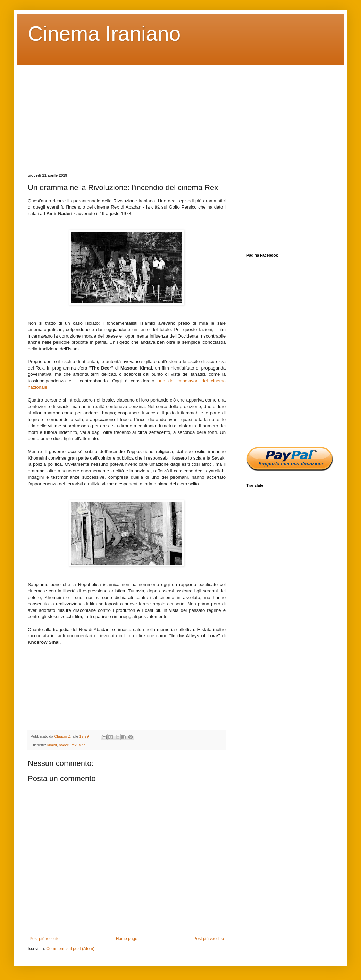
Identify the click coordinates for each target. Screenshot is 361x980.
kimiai (52, 745)
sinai (82, 745)
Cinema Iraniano (104, 33)
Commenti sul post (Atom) (70, 948)
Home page (126, 938)
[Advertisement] (180, 114)
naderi (64, 745)
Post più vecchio (209, 938)
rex (74, 745)
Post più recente (45, 938)
